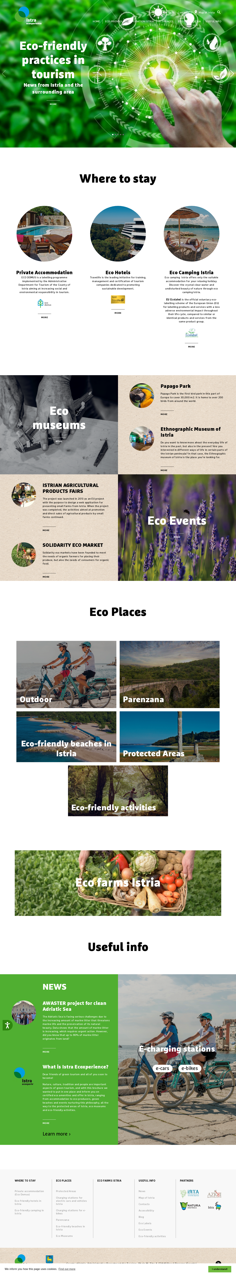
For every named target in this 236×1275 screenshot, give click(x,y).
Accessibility (146, 1210)
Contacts (183, 12)
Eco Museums (64, 1236)
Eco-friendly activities (152, 1236)
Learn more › (57, 1134)
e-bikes (190, 1068)
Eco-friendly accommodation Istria (129, 21)
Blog (141, 1217)
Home (96, 21)
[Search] (219, 12)
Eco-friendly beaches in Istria (70, 1228)
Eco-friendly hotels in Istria (28, 1202)
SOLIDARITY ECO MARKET (73, 545)
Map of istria (207, 12)
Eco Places (166, 21)
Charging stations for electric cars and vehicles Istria (71, 1200)
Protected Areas (66, 1191)
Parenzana (62, 1220)
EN (167, 12)
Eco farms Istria (189, 21)
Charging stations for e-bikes (71, 1212)
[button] (112, 134)
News (142, 1191)
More (53, 104)
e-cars (162, 1068)
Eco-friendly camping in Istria (29, 1212)
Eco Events (145, 1229)
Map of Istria (147, 1197)
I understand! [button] (220, 1269)
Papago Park (176, 386)
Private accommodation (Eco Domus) (29, 1193)
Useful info (213, 21)
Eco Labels (145, 1223)
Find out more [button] (67, 1269)
